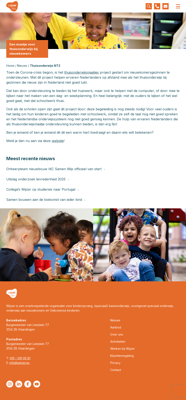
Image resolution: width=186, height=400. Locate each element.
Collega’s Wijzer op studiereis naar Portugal (42, 189)
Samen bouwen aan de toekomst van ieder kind (45, 199)
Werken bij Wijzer (122, 348)
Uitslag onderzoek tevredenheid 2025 (37, 179)
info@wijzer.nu (19, 363)
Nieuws (22, 65)
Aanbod (115, 327)
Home (10, 65)
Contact (115, 370)
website (58, 141)
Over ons (116, 334)
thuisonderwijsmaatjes (81, 72)
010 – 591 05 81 (20, 358)
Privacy (115, 363)
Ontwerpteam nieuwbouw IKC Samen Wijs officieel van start (55, 169)
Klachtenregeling (122, 355)
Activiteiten (117, 341)
